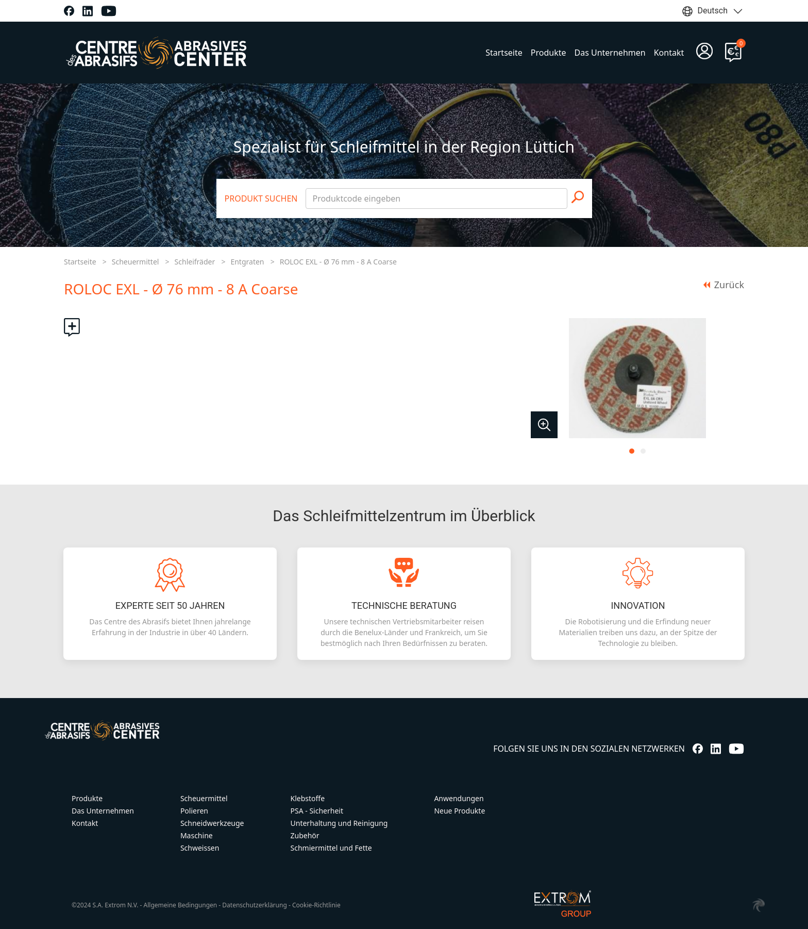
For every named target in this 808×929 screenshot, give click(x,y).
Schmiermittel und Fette (331, 848)
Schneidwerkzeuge (212, 823)
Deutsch (712, 11)
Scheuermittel (135, 262)
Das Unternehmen (610, 52)
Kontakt (669, 52)
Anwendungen (458, 798)
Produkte (548, 52)
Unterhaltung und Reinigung (339, 823)
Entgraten (247, 262)
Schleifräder (195, 262)
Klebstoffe (308, 798)
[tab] (631, 451)
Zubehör (305, 835)
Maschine (196, 835)
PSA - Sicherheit (317, 811)
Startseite (504, 52)
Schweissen (200, 848)
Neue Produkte (459, 811)
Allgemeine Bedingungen (180, 905)
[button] (544, 425)
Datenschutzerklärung (254, 905)
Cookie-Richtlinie (316, 905)
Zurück (723, 284)
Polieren (194, 811)
